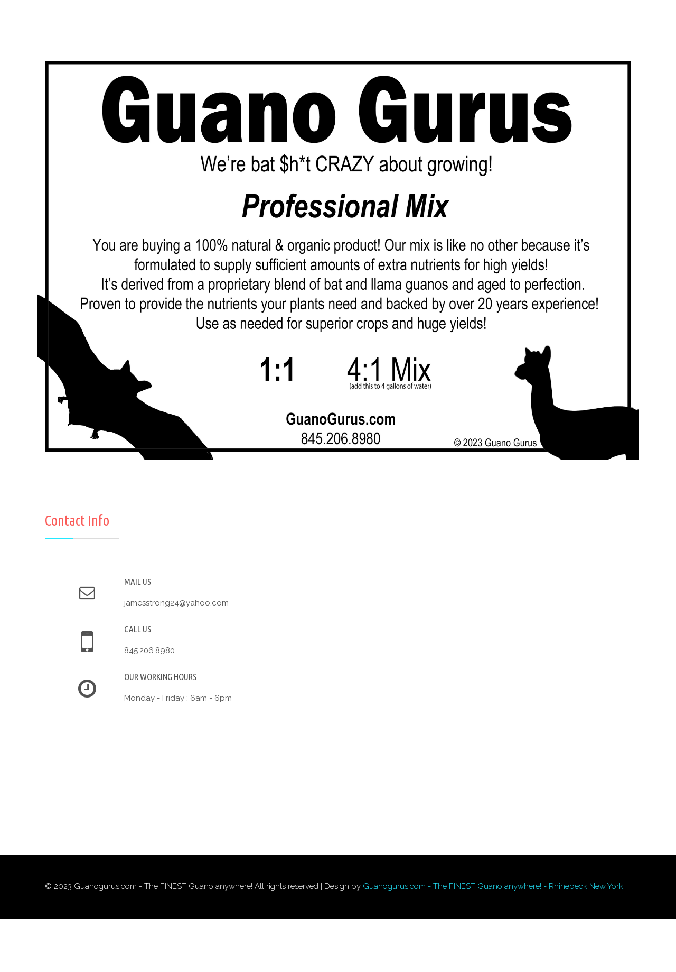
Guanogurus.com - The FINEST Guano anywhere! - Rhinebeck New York (493, 886)
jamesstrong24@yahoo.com (176, 603)
